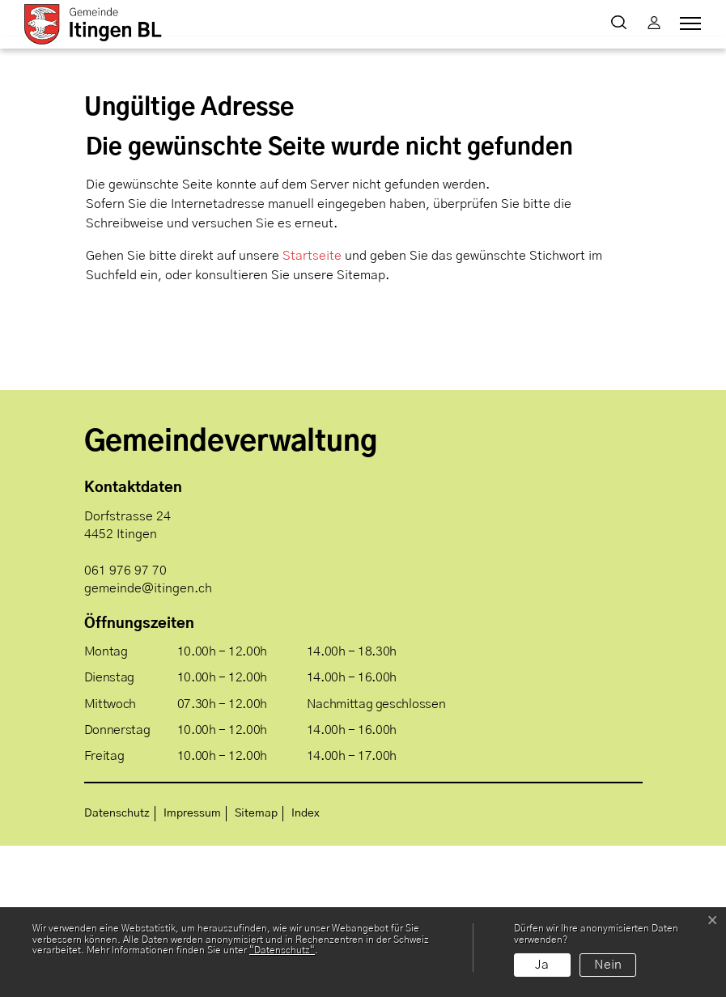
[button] (622, 24)
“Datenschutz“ (282, 950)
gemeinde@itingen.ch (148, 738)
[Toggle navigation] (688, 23)
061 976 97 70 (125, 721)
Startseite (312, 407)
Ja (542, 964)
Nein (608, 964)
